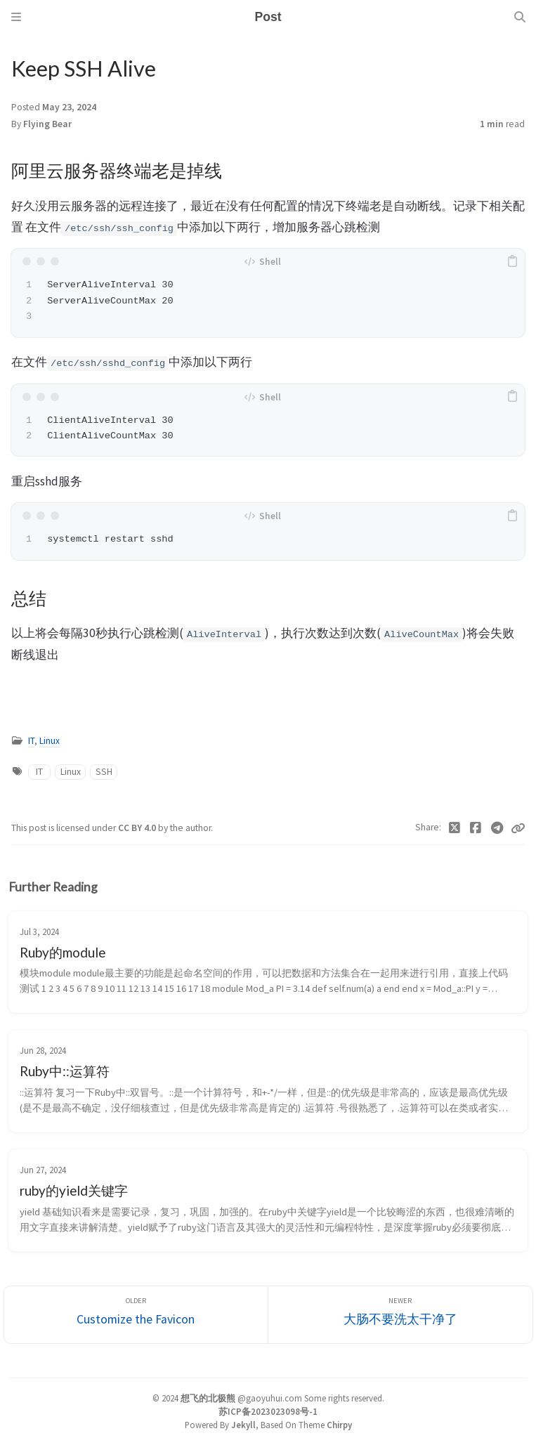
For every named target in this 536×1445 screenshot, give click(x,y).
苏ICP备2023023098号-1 (268, 1411)
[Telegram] (498, 828)
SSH (104, 772)
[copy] (512, 261)
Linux (49, 741)
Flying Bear (47, 124)
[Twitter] (455, 828)
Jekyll (243, 1424)
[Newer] (400, 1315)
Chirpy (339, 1424)
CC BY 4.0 (138, 828)
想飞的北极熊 (208, 1398)
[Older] (136, 1315)
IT (31, 741)
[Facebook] (476, 828)
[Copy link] (518, 828)
